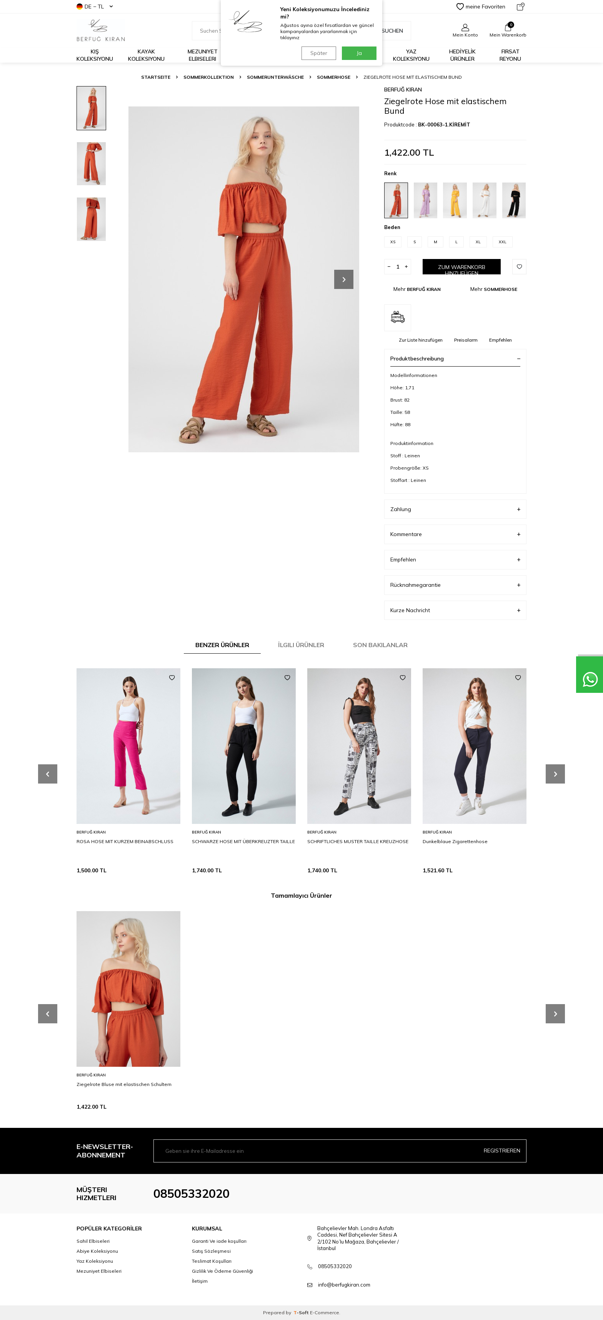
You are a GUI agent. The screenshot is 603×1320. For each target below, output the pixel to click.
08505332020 (191, 1193)
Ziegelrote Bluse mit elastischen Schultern (124, 1084)
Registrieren (502, 1150)
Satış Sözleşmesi (211, 1251)
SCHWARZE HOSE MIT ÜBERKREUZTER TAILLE (243, 841)
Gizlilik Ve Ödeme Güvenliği (222, 1271)
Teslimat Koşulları (212, 1261)
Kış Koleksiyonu (95, 55)
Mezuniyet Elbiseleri (203, 55)
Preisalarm (466, 340)
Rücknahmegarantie (455, 585)
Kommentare (455, 534)
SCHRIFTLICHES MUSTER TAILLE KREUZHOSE (357, 841)
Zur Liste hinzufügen (421, 340)
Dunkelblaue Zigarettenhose (455, 841)
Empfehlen (500, 340)
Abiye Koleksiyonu (97, 1251)
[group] (244, 279)
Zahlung (455, 509)
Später (318, 53)
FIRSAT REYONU (510, 55)
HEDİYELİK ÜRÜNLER (462, 55)
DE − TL (95, 6)
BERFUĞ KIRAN (403, 89)
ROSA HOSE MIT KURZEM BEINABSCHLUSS (125, 841)
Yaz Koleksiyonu (411, 55)
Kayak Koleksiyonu (146, 55)
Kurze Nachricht (455, 610)
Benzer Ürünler (222, 645)
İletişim (200, 1281)
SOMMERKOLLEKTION (208, 77)
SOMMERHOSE (333, 77)
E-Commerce (324, 1312)
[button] (343, 279)
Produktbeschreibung (455, 358)
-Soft (301, 1312)
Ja (359, 53)
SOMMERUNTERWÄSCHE (275, 77)
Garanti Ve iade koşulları (219, 1241)
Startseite (155, 77)
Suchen (388, 30)
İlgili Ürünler (301, 645)
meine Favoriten (480, 6)
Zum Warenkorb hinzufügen (461, 269)
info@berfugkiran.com (344, 1285)
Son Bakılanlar (380, 645)
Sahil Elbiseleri (93, 1241)
